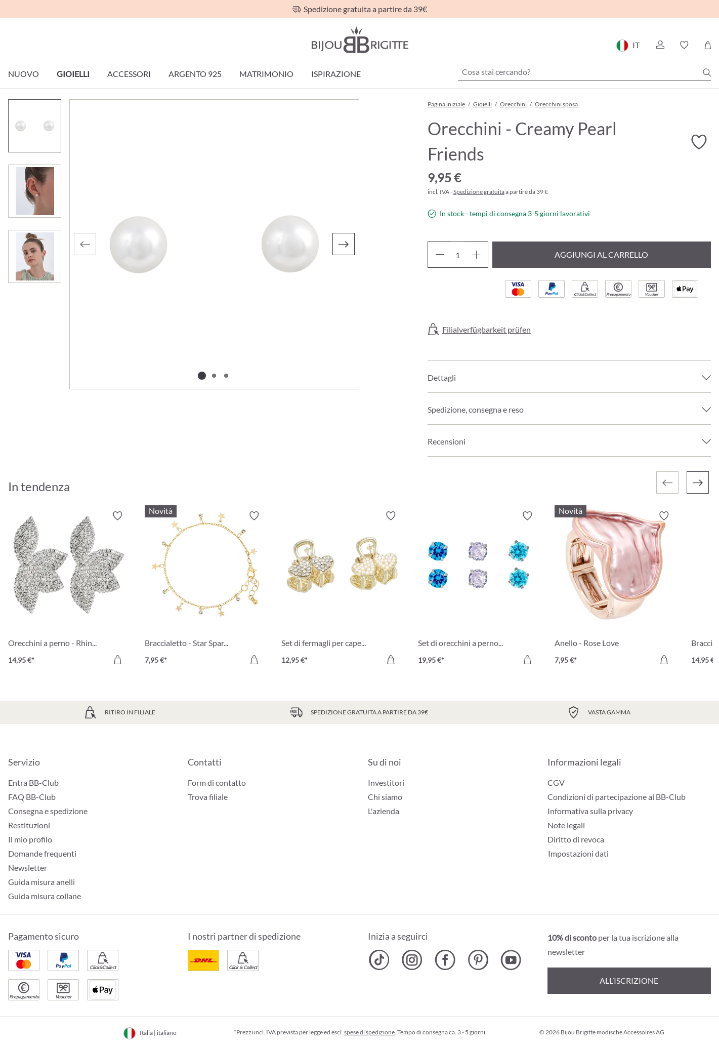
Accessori (129, 73)
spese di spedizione (369, 1032)
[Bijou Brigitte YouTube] (510, 960)
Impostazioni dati (578, 853)
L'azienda (383, 811)
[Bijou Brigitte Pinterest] (478, 960)
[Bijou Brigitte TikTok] (379, 960)
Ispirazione (336, 73)
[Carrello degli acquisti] (707, 45)
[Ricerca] (707, 72)
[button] (660, 45)
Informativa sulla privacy (590, 811)
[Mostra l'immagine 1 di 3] (202, 376)
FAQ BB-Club (32, 796)
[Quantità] (458, 254)
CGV (556, 782)
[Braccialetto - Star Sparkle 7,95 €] (205, 589)
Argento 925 (195, 73)
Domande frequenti (42, 853)
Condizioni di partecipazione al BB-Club (616, 796)
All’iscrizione (629, 980)
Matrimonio (266, 73)
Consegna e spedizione (48, 811)
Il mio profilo (30, 839)
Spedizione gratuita (478, 191)
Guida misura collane (44, 896)
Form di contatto (217, 782)
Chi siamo (385, 796)
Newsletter (27, 867)
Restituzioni (29, 825)
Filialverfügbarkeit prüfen (486, 329)
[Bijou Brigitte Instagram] (412, 960)
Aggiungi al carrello (601, 254)
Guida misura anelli (41, 882)
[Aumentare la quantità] (476, 254)
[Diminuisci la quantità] (439, 254)
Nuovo (23, 73)
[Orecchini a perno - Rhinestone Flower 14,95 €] (69, 589)
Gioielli (73, 73)
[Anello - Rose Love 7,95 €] (615, 589)
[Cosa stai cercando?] (584, 72)
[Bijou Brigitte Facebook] (445, 960)
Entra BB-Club (33, 782)
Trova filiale (208, 796)
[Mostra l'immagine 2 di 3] (214, 376)
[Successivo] (343, 244)
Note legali (566, 825)
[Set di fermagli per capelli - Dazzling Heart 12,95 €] (342, 589)
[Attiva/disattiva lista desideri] (699, 142)
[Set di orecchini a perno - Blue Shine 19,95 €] (478, 589)
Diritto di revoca (575, 839)
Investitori (386, 782)
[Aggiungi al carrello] (117, 660)
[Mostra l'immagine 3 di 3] (226, 376)
